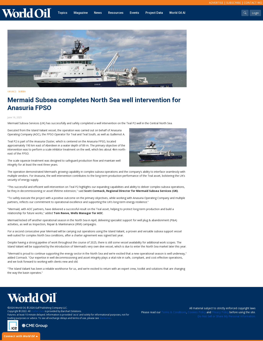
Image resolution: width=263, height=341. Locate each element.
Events (134, 13)
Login (255, 13)
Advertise (216, 2)
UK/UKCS (11, 91)
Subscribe (233, 2)
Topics (62, 13)
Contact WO (253, 2)
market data (37, 311)
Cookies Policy (197, 312)
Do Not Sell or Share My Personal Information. (227, 316)
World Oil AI (177, 13)
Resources (115, 13)
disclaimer (105, 318)
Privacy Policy (220, 312)
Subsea (21, 91)
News (98, 13)
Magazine (81, 13)
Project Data (154, 13)
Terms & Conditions (173, 312)
